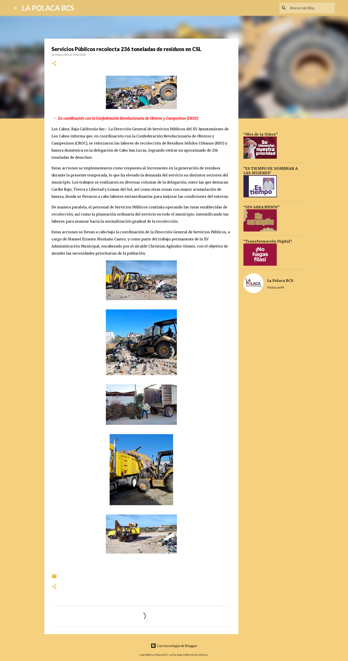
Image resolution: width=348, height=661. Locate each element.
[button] (54, 64)
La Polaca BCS (280, 280)
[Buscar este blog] (311, 8)
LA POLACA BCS (48, 8)
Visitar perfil (275, 287)
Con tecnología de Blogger (174, 645)
